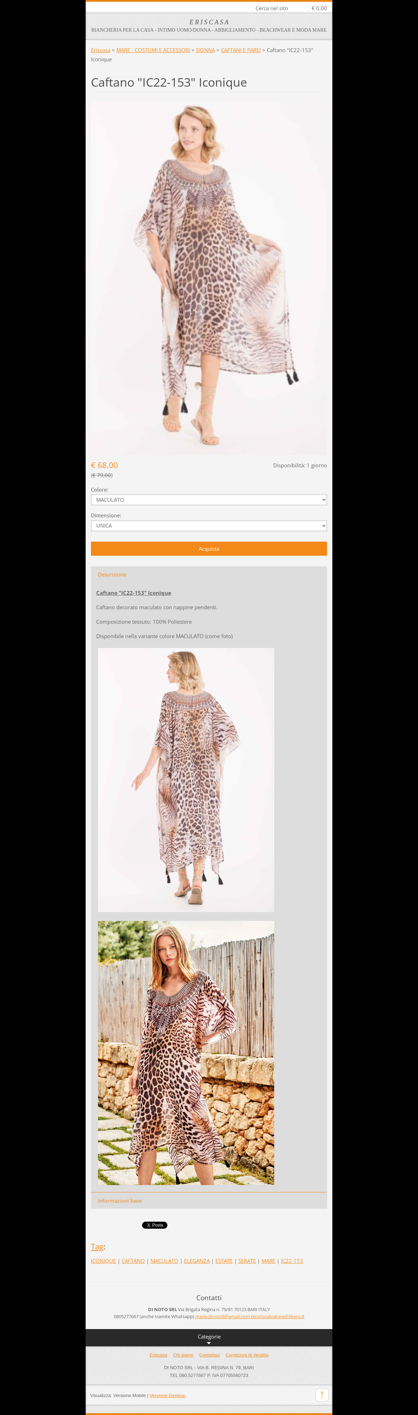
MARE (268, 1260)
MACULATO (164, 1260)
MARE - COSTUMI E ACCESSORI (153, 50)
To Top (322, 1395)
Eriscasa (100, 50)
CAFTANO (133, 1260)
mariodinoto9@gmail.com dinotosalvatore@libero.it (250, 1316)
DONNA (205, 50)
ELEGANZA (197, 1260)
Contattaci (209, 1355)
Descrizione (112, 574)
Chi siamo (183, 1355)
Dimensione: (106, 515)
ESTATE (224, 1260)
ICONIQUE (103, 1260)
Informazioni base (120, 1200)
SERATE (247, 1260)
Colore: (99, 489)
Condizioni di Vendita (247, 1355)
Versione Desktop (167, 1395)
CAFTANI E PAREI (241, 50)
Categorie (209, 1339)
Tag (97, 1246)
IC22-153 (292, 1260)
